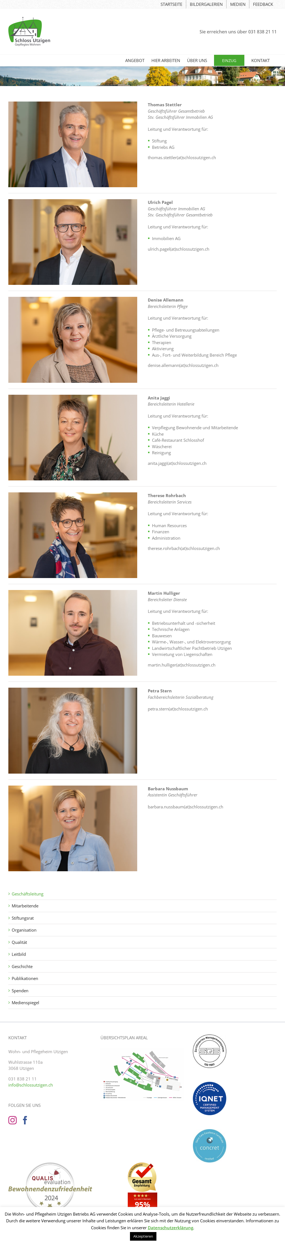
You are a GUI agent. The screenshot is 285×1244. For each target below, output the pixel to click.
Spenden (20, 990)
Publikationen (25, 978)
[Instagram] (12, 1120)
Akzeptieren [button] (143, 1236)
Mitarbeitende (25, 906)
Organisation (24, 930)
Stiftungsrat (23, 918)
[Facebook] (25, 1120)
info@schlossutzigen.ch (30, 1085)
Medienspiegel (25, 1002)
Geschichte (22, 966)
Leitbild (19, 954)
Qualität (19, 942)
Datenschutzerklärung (170, 1227)
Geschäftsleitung (27, 894)
